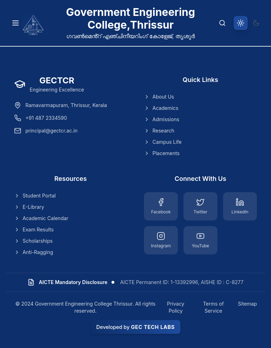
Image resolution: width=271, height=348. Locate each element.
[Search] (222, 23)
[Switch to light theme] (241, 23)
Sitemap (247, 304)
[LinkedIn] (240, 206)
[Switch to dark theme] (256, 23)
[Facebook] (161, 206)
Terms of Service (213, 307)
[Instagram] (161, 240)
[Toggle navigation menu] (15, 23)
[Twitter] (200, 206)
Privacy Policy (175, 307)
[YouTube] (200, 240)
